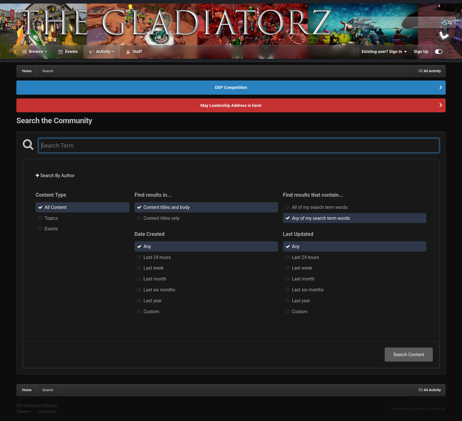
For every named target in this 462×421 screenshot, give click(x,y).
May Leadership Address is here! (231, 105)
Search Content (408, 354)
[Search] (382, 22)
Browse (36, 51)
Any (147, 246)
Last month (154, 278)
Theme (23, 411)
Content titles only (161, 217)
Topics (51, 217)
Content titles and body (166, 207)
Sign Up (421, 51)
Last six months (159, 289)
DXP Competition (231, 87)
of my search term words (320, 207)
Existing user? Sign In (384, 51)
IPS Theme (25, 405)
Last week (153, 268)
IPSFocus (49, 405)
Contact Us (46, 411)
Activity (103, 51)
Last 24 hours (157, 257)
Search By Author (55, 175)
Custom (151, 311)
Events (71, 51)
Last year (152, 300)
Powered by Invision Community (418, 409)
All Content (56, 207)
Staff (137, 51)
